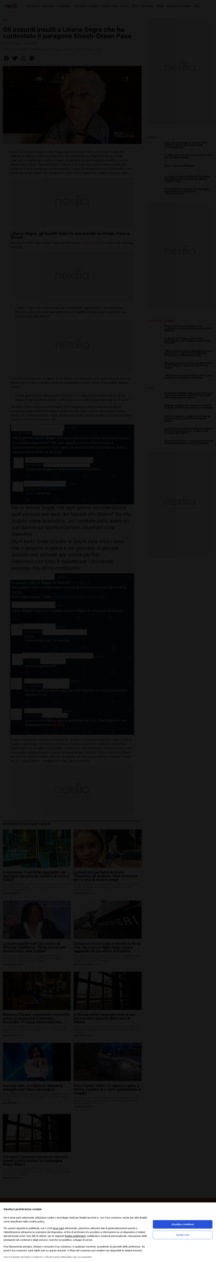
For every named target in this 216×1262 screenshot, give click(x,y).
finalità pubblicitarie (75, 1236)
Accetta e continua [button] (183, 1224)
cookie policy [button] (37, 1221)
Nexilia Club (182, 1235)
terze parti (58, 1228)
